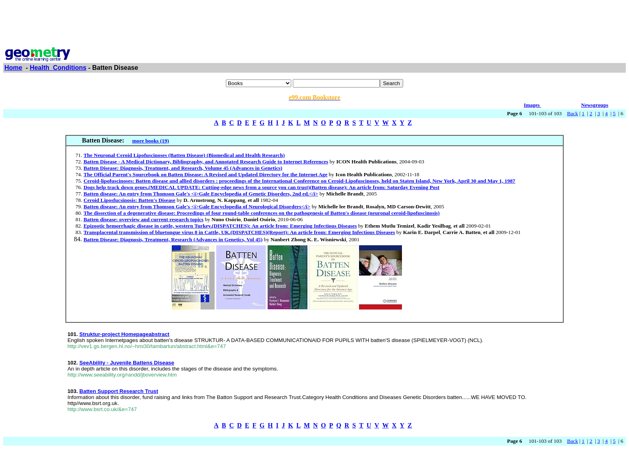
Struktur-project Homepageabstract (124, 334)
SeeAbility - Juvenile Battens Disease (126, 363)
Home (13, 67)
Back (572, 113)
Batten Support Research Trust (118, 391)
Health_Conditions (58, 67)
